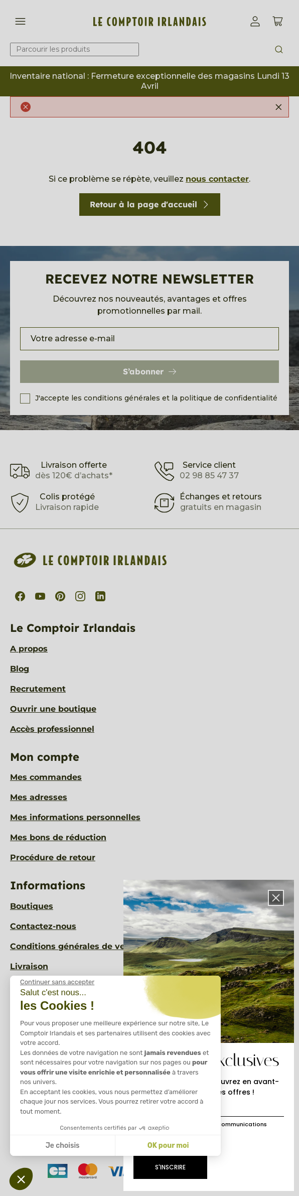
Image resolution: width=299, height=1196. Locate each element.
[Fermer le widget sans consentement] (57, 982)
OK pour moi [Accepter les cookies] (168, 1145)
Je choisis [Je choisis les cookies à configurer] (63, 1145)
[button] (276, 898)
